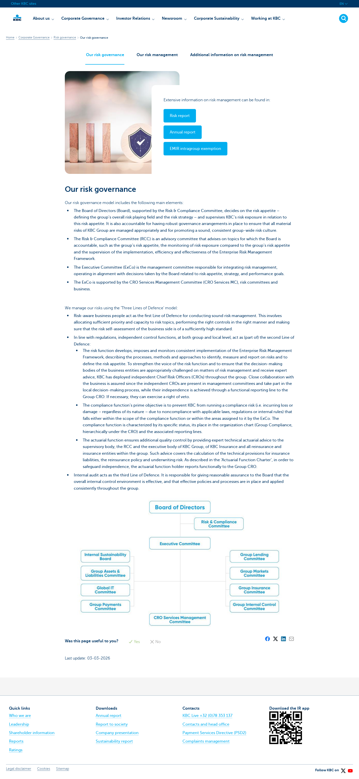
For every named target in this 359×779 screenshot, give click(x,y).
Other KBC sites (23, 3)
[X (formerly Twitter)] (275, 641)
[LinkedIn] (283, 641)
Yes (134, 644)
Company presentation (117, 735)
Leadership (19, 726)
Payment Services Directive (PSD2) (214, 735)
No (155, 644)
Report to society (112, 726)
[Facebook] (267, 641)
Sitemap (62, 771)
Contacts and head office (205, 726)
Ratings (15, 752)
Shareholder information (32, 735)
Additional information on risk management (232, 55)
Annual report (108, 718)
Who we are (20, 718)
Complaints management (206, 744)
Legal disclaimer (18, 771)
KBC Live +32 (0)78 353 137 (207, 718)
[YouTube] (350, 771)
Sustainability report (114, 744)
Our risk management (157, 55)
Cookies (43, 771)
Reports (16, 744)
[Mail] (291, 641)
